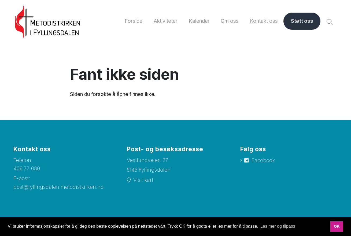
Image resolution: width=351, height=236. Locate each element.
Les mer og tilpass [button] (277, 226)
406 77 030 (26, 168)
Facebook (263, 160)
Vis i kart (143, 180)
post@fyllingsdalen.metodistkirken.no (58, 187)
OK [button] (337, 226)
